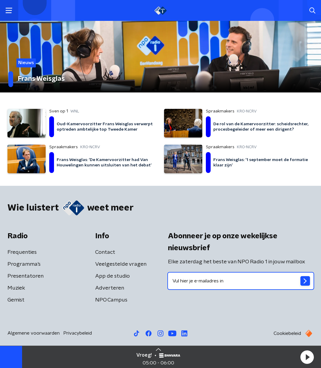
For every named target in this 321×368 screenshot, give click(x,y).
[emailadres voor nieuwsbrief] (241, 281)
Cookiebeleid (287, 333)
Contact (105, 252)
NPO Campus (111, 300)
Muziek (16, 288)
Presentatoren (25, 276)
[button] (307, 357)
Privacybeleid (77, 333)
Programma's (24, 264)
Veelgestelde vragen (120, 264)
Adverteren (109, 288)
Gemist (15, 300)
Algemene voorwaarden (33, 333)
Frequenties (22, 252)
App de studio (112, 276)
